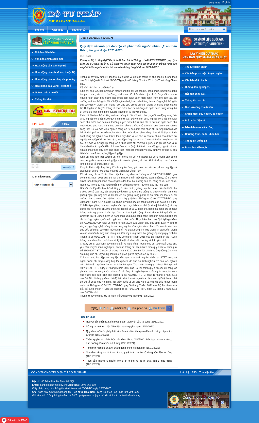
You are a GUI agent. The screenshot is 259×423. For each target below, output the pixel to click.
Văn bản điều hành (196, 80)
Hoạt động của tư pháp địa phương (55, 79)
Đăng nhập (214, 2)
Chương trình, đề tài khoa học (202, 134)
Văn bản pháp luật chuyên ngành (204, 73)
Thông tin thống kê (196, 140)
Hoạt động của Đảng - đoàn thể (53, 85)
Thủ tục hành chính (196, 66)
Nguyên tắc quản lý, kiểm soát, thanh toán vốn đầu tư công (118, 321)
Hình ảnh (38, 124)
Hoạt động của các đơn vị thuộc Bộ (55, 72)
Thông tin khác (43, 99)
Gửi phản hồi (139, 308)
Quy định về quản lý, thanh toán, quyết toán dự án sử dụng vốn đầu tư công (129, 352)
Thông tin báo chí (195, 100)
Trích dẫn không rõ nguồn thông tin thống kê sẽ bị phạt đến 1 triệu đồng (129, 360)
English (226, 2)
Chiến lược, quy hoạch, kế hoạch (204, 113)
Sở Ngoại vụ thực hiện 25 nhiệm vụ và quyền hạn (113, 326)
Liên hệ (184, 372)
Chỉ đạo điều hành (45, 52)
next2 (37, 166)
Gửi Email (159, 308)
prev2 (32, 166)
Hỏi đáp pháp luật (195, 93)
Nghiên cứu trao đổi (46, 92)
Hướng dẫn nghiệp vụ (197, 87)
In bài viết (120, 308)
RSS (194, 372)
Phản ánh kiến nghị (196, 147)
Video (65, 123)
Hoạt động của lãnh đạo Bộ (50, 65)
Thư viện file (206, 372)
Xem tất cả (68, 167)
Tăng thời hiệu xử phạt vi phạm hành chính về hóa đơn (115, 347)
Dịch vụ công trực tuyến (199, 107)
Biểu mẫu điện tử (195, 120)
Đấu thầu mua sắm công (199, 127)
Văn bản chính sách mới (49, 59)
